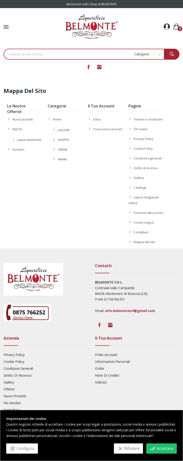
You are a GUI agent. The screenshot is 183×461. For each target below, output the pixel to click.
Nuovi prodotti (22, 119)
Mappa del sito (144, 242)
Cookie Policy (143, 148)
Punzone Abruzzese (148, 213)
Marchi (17, 129)
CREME (62, 149)
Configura (22, 448)
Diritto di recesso (146, 168)
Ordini (99, 368)
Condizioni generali (148, 158)
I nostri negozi (144, 222)
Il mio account (106, 354)
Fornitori (18, 149)
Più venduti (12, 403)
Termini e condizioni (148, 119)
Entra (97, 119)
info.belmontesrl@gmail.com (130, 310)
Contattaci (141, 232)
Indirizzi (101, 382)
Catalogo (140, 187)
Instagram (99, 67)
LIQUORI (63, 130)
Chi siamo (141, 129)
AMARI (62, 159)
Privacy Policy (143, 139)
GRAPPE (63, 140)
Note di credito (107, 375)
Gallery (139, 178)
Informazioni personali (112, 361)
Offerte (9, 389)
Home (57, 119)
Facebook (88, 67)
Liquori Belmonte (29, 140)
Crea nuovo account (107, 129)
